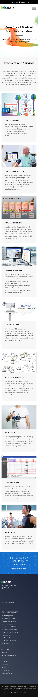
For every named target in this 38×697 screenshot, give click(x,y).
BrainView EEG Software (9, 629)
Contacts (5, 661)
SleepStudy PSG (11, 433)
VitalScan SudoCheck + (9, 640)
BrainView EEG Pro (12, 325)
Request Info (25, 2)
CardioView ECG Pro (12, 482)
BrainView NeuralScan (13, 270)
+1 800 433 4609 (9, 602)
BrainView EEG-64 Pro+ (9, 627)
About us (5, 649)
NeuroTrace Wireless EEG (14, 377)
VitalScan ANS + (6, 638)
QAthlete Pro (10, 532)
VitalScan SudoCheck (13, 223)
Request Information (19, 569)
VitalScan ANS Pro (12, 120)
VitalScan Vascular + (8, 643)
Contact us (5, 665)
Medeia (19, 693)
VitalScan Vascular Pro (14, 171)
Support (4, 667)
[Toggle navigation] (34, 8)
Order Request (6, 670)
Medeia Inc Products (10, 612)
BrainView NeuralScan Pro (10, 618)
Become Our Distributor (9, 655)
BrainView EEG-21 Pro (8, 624)
